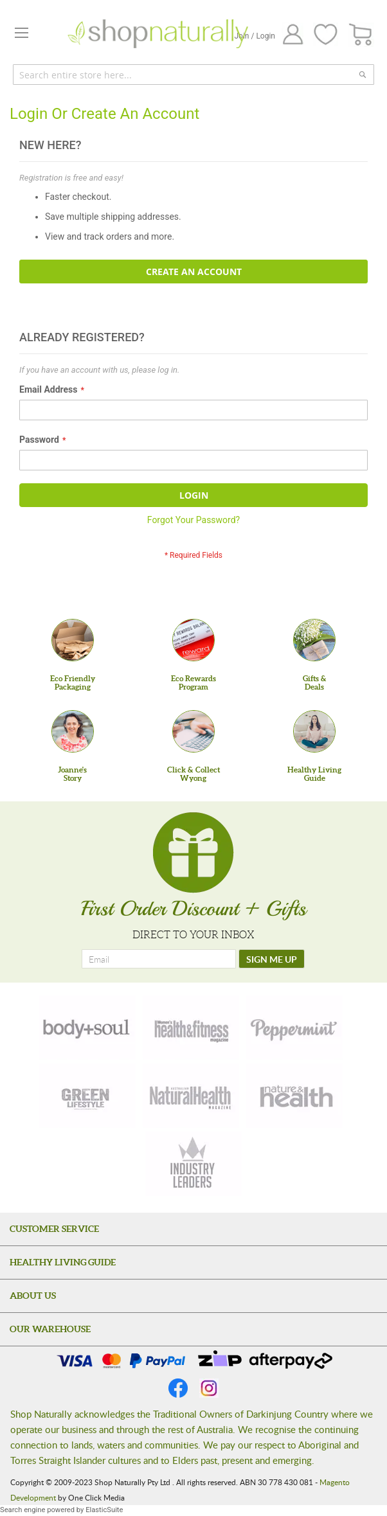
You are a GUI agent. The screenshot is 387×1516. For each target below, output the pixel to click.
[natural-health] (191, 1096)
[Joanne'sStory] (72, 731)
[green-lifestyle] (87, 1096)
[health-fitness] (191, 1027)
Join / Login (254, 35)
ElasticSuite (104, 1510)
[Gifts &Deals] (314, 640)
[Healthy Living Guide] (314, 731)
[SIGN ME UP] (272, 958)
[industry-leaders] (193, 1164)
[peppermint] (294, 1027)
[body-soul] (87, 1027)
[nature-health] (294, 1096)
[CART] (361, 35)
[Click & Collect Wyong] (193, 731)
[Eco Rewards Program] (193, 640)
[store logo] (158, 33)
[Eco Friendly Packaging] (72, 640)
